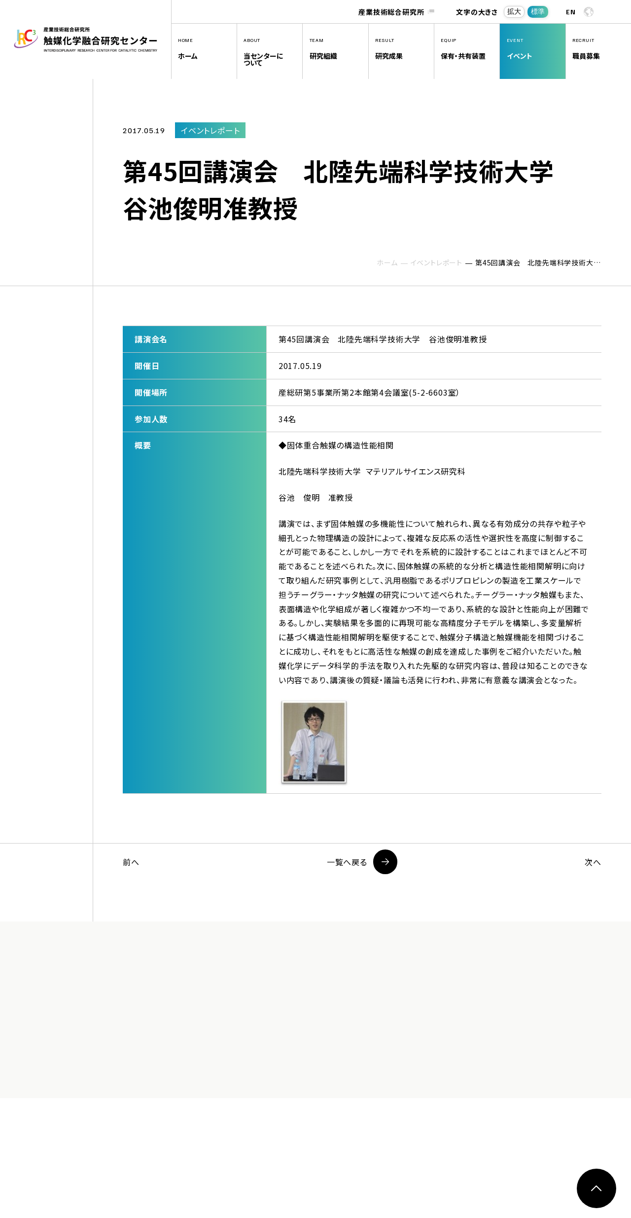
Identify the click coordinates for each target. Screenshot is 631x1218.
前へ (131, 862)
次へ (593, 862)
